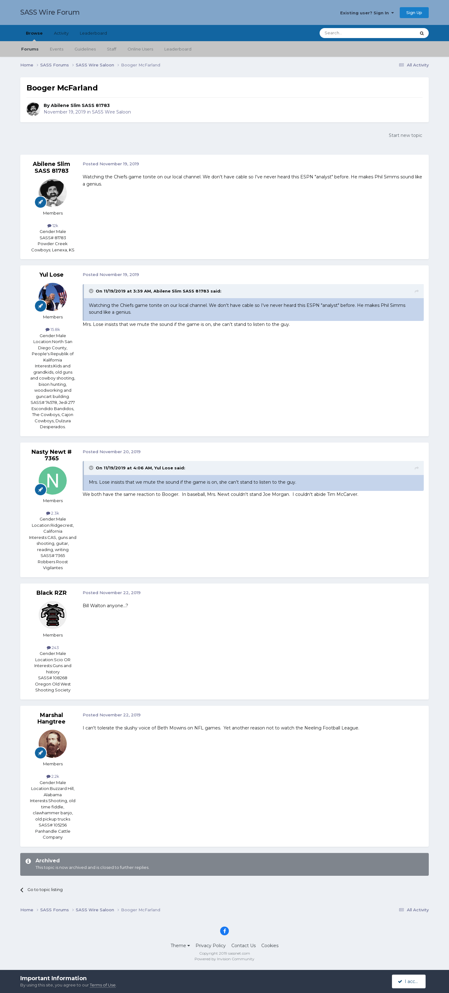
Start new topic (405, 135)
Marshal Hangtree (51, 718)
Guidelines (85, 48)
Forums (30, 48)
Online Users (140, 48)
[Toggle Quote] (91, 290)
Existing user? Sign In (367, 12)
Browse (34, 36)
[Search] (352, 33)
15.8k (53, 329)
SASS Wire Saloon (111, 112)
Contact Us (243, 945)
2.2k (52, 776)
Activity (61, 33)
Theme (180, 945)
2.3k (52, 513)
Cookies (269, 945)
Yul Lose (51, 274)
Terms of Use (103, 984)
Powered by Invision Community (224, 959)
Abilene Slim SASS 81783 (80, 105)
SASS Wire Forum (50, 12)
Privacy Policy (211, 945)
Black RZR (51, 592)
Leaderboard (177, 48)
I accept (410, 981)
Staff (111, 48)
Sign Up (414, 12)
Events (56, 48)
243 (53, 647)
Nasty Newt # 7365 (51, 455)
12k (52, 225)
